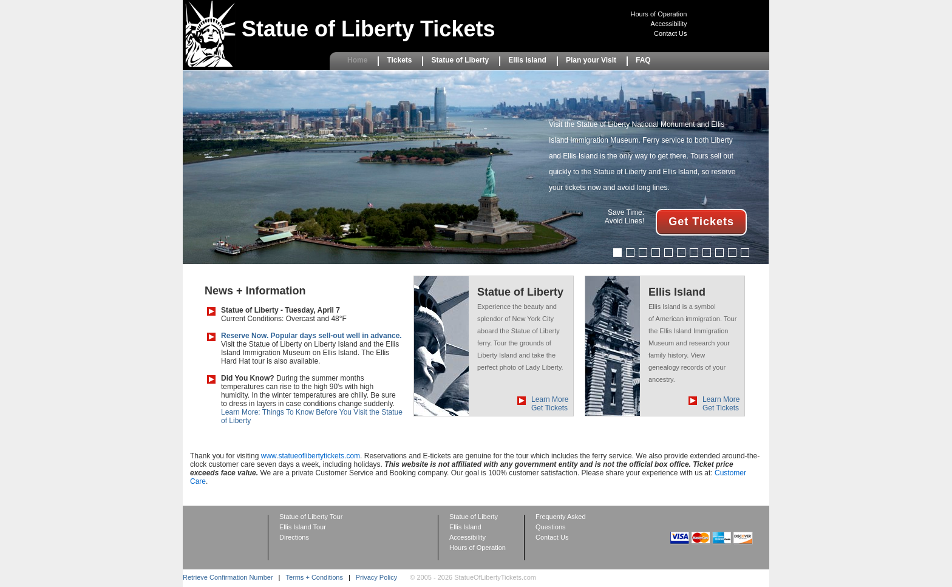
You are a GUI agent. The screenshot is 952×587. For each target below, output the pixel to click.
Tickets (399, 60)
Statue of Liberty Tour (310, 516)
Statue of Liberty (460, 60)
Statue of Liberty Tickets (368, 28)
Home (357, 60)
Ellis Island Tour (302, 527)
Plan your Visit (591, 60)
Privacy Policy (376, 577)
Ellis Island (527, 60)
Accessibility (669, 23)
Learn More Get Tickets (549, 403)
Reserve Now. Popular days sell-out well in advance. (311, 335)
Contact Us (670, 33)
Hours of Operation (659, 14)
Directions (294, 537)
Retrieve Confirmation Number (228, 577)
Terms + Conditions (313, 577)
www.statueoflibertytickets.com (310, 456)
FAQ (643, 60)
